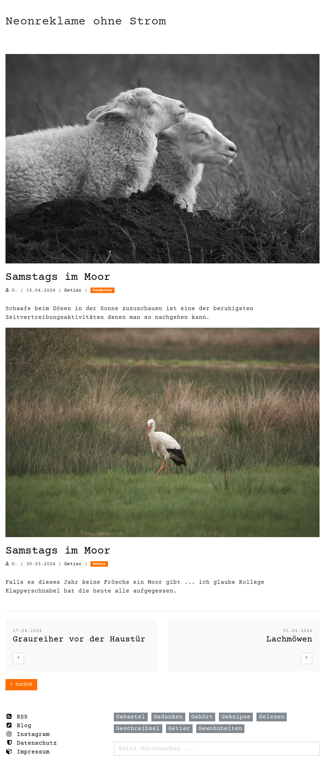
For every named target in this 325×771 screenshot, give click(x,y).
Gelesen (272, 717)
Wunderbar (102, 290)
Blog (18, 725)
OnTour (99, 564)
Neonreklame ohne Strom (85, 21)
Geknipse (236, 717)
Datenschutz (31, 743)
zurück (21, 684)
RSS (16, 716)
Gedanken (168, 717)
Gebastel (130, 717)
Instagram (27, 734)
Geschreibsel (138, 728)
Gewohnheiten (220, 728)
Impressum (27, 751)
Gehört (202, 717)
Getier (73, 290)
